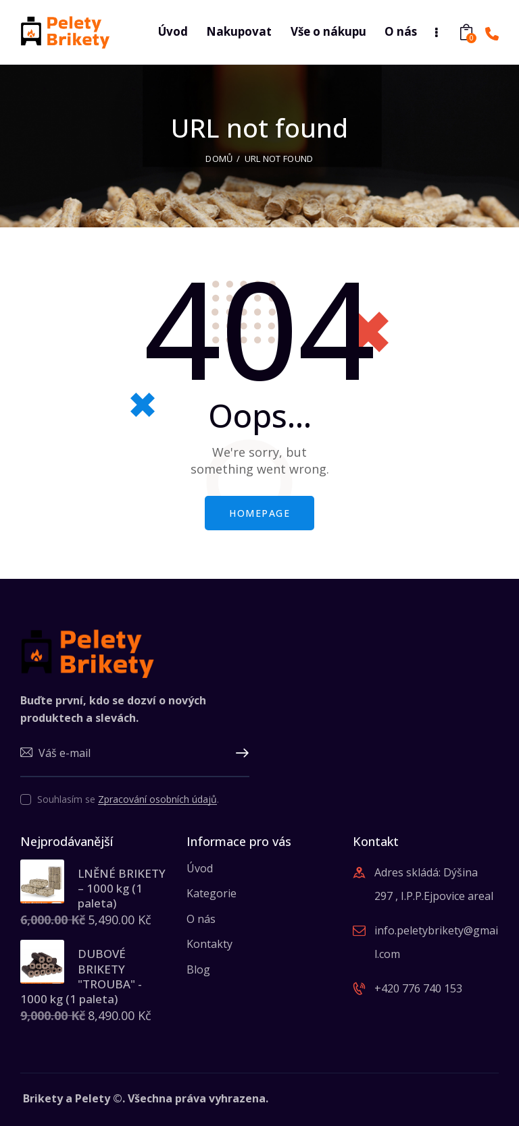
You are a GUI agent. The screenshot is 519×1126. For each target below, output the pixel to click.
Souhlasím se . (128, 799)
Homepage (259, 513)
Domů (218, 158)
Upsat (239, 754)
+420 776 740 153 (418, 988)
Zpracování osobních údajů (157, 800)
